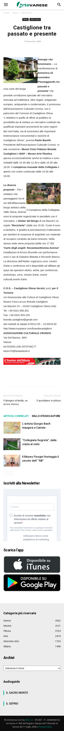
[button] (5, 4)
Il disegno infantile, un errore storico (15, 402)
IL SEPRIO (12, 703)
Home (6, 12)
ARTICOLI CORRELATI (16, 416)
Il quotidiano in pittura (49, 400)
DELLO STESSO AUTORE (46, 416)
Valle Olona (26, 12)
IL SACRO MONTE (17, 692)
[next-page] (11, 473)
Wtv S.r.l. (29, 719)
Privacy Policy (45, 726)
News (15, 12)
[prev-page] (5, 473)
